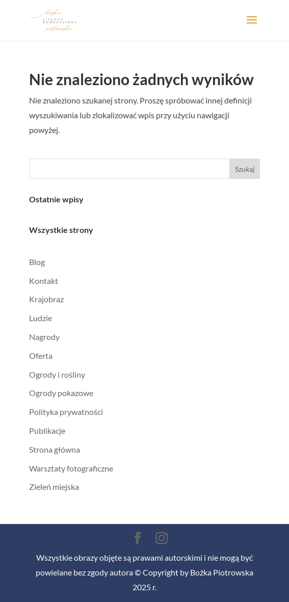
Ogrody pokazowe (61, 393)
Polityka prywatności (66, 411)
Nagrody (44, 337)
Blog (37, 262)
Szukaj (245, 169)
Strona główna (54, 449)
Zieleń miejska (54, 486)
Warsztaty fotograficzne (71, 468)
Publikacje (47, 430)
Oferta (40, 355)
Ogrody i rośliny (57, 374)
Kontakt (43, 280)
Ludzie (40, 318)
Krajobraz (46, 299)
